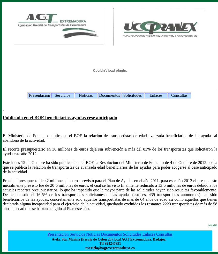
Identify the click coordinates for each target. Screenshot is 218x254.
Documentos (109, 95)
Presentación (39, 95)
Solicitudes (132, 95)
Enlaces (155, 95)
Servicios (62, 95)
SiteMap (212, 224)
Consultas (179, 95)
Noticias (86, 95)
